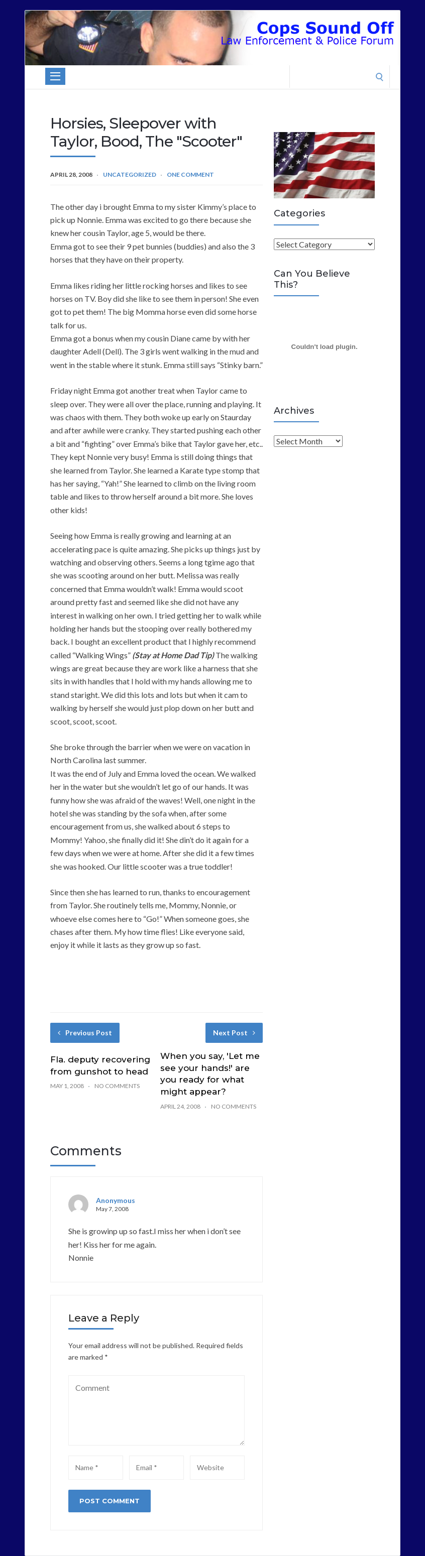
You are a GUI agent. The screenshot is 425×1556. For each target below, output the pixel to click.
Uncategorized (129, 174)
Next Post (234, 1032)
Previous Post (85, 1032)
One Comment (190, 174)
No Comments (117, 1086)
